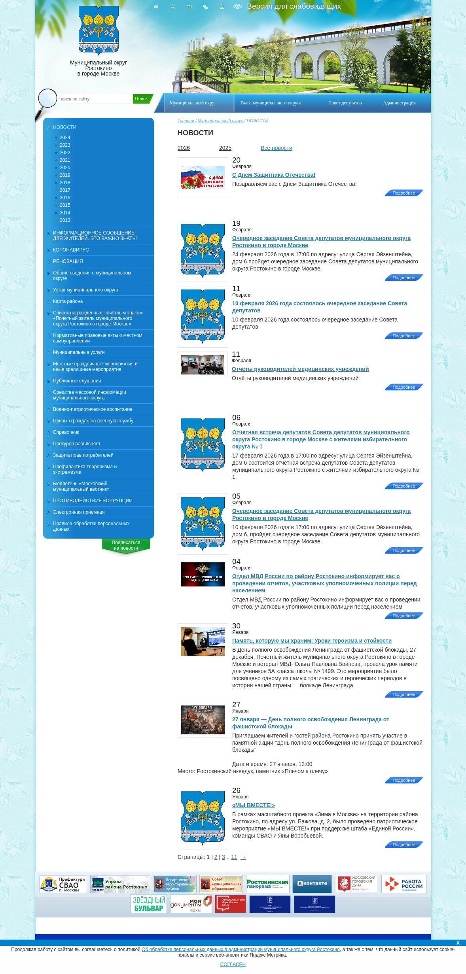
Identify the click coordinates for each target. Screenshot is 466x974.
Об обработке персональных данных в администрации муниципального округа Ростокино (241, 949)
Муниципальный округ (220, 120)
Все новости (276, 148)
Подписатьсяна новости (126, 545)
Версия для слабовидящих (293, 6)
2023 (65, 145)
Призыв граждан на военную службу (93, 421)
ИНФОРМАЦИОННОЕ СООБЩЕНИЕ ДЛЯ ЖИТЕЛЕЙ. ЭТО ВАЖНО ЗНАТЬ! (95, 235)
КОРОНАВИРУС (71, 250)
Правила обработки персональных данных (91, 526)
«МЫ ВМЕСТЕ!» (253, 805)
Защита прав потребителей (83, 455)
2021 (65, 160)
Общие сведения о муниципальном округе (92, 275)
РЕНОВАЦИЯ (68, 261)
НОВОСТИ (64, 127)
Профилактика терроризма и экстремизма (85, 469)
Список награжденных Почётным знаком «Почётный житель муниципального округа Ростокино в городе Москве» (98, 318)
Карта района (68, 301)
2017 (65, 190)
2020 (65, 167)
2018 (65, 182)
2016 (65, 197)
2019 (65, 175)
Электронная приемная (79, 512)
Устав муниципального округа (85, 290)
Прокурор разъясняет (76, 443)
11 (234, 857)
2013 (65, 220)
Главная (186, 120)
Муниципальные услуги (79, 352)
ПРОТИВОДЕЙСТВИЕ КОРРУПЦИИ (93, 500)
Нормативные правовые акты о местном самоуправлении (97, 338)
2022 (65, 152)
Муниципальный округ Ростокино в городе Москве (98, 41)
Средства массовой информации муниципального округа (89, 395)
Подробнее (403, 193)
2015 (65, 205)
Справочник (66, 432)
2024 (65, 137)
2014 (65, 213)
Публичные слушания (77, 381)
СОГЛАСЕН (233, 964)
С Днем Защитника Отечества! (273, 175)
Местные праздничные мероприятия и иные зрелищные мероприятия (95, 366)
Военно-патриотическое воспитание (93, 409)
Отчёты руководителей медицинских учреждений (300, 369)
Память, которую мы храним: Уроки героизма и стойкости (312, 640)
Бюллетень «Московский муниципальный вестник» (81, 486)
